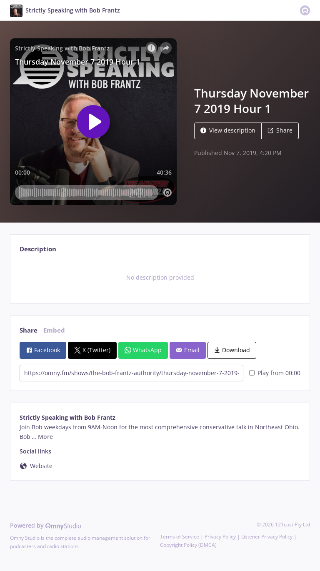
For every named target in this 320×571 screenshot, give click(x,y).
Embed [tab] (54, 330)
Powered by (45, 525)
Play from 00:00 (274, 373)
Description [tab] (38, 249)
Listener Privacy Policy (266, 536)
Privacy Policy (220, 536)
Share (280, 130)
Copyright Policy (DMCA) (188, 544)
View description (227, 130)
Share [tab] (29, 330)
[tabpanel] (160, 277)
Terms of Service (179, 536)
